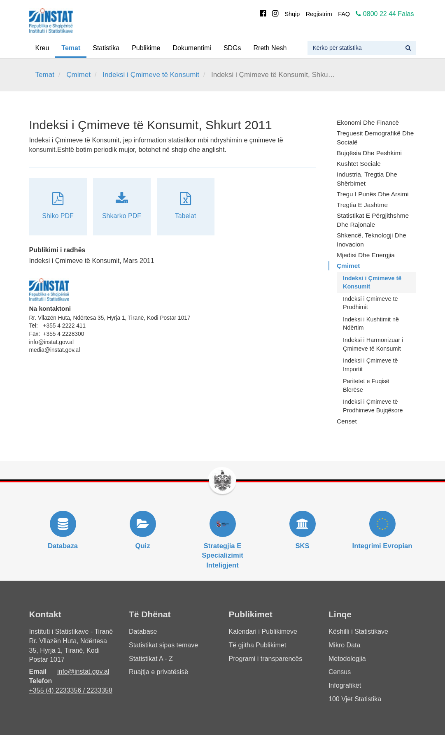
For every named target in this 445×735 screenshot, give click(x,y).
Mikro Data (344, 645)
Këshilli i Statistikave (358, 631)
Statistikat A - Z (151, 658)
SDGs (232, 47)
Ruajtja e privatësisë (158, 671)
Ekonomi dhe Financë (368, 122)
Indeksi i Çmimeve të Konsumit (151, 75)
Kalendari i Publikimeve (263, 631)
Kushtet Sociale (359, 163)
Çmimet (78, 75)
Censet (347, 421)
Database (143, 631)
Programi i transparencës (266, 658)
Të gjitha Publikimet (258, 645)
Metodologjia (347, 658)
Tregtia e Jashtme (362, 204)
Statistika (106, 47)
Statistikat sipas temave (163, 645)
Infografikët (345, 685)
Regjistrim (319, 14)
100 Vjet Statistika (355, 698)
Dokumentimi (192, 47)
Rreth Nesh (270, 47)
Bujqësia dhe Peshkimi (369, 152)
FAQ (344, 14)
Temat (70, 47)
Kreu (42, 47)
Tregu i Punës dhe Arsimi (372, 194)
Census (340, 671)
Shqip (292, 14)
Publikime (146, 47)
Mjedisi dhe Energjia (366, 254)
